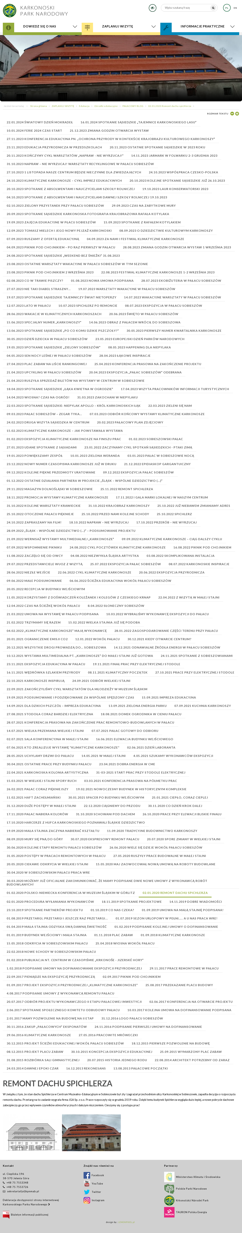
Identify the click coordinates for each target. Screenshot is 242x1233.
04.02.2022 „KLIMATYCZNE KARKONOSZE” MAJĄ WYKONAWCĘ (57, 630)
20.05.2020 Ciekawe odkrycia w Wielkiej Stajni (47, 864)
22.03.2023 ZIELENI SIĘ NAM (170, 405)
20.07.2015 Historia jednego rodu (117, 1060)
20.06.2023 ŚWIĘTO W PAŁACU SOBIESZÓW (143, 314)
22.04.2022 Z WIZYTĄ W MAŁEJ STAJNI (189, 597)
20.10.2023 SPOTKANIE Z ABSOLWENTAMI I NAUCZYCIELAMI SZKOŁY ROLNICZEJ (71, 189)
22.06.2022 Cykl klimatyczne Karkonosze (94, 572)
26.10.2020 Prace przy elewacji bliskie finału (182, 814)
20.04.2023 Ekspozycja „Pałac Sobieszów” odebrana (135, 372)
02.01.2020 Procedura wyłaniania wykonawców (50, 901)
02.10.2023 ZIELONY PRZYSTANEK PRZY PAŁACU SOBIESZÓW (55, 205)
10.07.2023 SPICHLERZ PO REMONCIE (87, 305)
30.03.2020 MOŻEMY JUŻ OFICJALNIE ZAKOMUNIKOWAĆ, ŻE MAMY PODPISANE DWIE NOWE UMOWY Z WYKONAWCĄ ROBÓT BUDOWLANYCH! (107, 882)
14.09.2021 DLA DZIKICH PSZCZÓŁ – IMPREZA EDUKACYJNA (54, 705)
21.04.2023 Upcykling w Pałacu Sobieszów (44, 372)
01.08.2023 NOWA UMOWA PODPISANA (102, 280)
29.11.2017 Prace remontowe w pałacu (184, 968)
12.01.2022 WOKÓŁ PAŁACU (97, 639)
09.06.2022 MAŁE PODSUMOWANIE (34, 580)
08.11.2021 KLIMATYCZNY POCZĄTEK (118, 672)
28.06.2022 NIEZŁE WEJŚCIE (28, 572)
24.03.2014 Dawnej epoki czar (33, 1068)
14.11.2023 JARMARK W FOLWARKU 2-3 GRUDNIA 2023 (174, 155)
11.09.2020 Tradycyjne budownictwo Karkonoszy (152, 830)
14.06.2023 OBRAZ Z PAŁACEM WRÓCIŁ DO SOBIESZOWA (135, 322)
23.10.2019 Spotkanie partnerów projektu (45, 910)
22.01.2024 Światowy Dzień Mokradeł (40, 122)
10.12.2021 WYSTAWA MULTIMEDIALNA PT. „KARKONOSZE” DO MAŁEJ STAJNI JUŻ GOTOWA (80, 655)
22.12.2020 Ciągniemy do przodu (112, 805)
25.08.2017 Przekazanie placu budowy (179, 985)
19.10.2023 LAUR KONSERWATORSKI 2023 (175, 189)
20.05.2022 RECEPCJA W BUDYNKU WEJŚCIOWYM (46, 589)
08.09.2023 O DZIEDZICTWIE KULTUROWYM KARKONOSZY (166, 230)
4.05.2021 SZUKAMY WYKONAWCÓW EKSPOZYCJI (173, 755)
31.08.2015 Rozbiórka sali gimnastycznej (43, 1060)
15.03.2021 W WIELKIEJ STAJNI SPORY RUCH (42, 780)
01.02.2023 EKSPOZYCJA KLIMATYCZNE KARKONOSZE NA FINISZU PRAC (64, 439)
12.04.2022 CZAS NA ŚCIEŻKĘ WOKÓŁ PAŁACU (43, 605)
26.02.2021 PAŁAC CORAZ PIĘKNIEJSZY (37, 789)
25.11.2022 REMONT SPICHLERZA (126, 489)
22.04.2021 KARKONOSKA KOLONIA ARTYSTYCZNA (47, 772)
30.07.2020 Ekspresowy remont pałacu (105, 839)
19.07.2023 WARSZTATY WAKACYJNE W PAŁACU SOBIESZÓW (126, 289)
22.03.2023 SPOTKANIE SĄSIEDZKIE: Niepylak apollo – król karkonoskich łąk (74, 405)
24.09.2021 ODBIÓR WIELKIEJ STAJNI (101, 680)
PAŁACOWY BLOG (133, 106)
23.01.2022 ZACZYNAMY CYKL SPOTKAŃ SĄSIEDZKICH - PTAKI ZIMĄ (138, 447)
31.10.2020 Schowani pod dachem (105, 814)
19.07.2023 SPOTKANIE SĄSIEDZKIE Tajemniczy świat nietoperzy (61, 297)
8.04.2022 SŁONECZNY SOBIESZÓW (116, 605)
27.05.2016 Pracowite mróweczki (108, 1035)
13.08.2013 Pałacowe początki (140, 1068)
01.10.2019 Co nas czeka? (112, 910)
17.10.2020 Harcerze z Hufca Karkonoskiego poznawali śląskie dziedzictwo (76, 822)
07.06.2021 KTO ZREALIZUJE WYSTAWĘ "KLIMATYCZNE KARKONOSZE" (63, 747)
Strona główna (38, 106)
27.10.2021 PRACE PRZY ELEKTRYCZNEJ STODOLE (194, 672)
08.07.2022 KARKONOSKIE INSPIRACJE (199, 564)
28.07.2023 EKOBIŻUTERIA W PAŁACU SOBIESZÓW (181, 280)
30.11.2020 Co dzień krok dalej (175, 805)
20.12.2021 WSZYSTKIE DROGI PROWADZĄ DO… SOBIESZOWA (56, 647)
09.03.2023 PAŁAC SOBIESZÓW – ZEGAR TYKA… (44, 414)
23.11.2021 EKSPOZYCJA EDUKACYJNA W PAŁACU (46, 664)
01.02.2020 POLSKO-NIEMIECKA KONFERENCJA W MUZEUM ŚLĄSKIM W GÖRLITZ (71, 892)
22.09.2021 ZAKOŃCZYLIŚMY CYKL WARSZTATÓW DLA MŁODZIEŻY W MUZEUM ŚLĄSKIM (77, 689)
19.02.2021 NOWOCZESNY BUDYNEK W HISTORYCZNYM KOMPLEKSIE (131, 789)
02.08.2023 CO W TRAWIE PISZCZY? (35, 280)
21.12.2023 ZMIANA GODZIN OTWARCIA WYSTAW (109, 130)
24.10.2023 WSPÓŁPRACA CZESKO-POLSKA (183, 172)
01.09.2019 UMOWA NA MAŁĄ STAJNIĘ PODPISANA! (183, 910)
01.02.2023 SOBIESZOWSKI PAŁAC (156, 439)
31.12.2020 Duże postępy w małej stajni (41, 805)
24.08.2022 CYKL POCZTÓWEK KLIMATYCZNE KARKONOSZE (118, 547)
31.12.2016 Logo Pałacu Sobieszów (132, 1018)
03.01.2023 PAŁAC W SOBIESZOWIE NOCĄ (160, 455)
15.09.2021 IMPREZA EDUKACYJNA (169, 697)
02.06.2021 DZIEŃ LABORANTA (151, 747)
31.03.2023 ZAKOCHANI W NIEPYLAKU (107, 397)
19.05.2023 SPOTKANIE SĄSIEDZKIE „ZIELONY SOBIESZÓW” (54, 347)
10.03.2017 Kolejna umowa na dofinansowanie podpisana (179, 1010)
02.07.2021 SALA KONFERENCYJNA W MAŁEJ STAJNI (47, 739)
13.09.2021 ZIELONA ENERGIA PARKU (138, 705)
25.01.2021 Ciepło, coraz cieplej (180, 797)
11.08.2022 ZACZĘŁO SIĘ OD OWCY (35, 555)
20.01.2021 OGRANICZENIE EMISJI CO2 (37, 639)
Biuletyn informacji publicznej (25, 1214)
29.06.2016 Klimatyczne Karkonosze (39, 1035)
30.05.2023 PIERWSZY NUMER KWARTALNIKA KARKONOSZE (174, 330)
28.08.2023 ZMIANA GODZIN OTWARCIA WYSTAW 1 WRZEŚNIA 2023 (177, 247)
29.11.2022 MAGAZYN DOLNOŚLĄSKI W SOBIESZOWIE (50, 489)
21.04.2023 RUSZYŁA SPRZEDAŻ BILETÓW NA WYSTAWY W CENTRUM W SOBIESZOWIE (76, 380)
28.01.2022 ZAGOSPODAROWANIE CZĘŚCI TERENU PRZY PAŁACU (166, 630)
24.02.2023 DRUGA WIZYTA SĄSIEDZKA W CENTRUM (48, 422)
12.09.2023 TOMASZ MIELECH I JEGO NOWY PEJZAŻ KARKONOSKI (59, 230)
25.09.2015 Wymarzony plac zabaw (191, 1051)
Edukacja (84, 106)
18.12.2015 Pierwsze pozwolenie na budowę (171, 1043)
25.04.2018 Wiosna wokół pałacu (125, 943)
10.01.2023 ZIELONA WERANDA (95, 455)
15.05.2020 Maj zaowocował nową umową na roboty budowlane (156, 864)
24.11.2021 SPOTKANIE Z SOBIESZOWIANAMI (197, 655)
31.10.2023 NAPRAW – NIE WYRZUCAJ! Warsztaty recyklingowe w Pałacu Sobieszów (80, 164)
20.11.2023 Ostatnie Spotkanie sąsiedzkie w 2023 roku (157, 147)
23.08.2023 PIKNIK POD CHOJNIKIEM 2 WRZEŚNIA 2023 (50, 272)
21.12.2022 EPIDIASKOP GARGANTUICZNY (157, 464)
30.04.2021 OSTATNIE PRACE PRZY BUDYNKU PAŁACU (49, 764)
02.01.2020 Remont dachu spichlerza (169, 106)
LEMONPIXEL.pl (126, 1222)
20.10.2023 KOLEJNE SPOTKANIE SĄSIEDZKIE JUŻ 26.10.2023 (177, 180)
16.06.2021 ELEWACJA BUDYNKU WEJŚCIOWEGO (134, 739)
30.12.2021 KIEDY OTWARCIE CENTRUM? (159, 639)
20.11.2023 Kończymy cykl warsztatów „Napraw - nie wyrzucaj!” (65, 155)
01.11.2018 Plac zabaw (113, 935)
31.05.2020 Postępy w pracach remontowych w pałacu (56, 855)
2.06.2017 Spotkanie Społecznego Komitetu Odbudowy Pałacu (63, 1010)
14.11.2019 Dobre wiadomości (195, 901)
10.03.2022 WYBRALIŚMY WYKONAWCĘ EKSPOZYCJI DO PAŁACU (157, 614)
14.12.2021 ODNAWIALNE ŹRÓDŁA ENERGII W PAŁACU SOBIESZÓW (167, 647)
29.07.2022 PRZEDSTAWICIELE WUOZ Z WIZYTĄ (45, 564)
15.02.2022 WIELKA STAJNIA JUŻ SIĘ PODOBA (104, 622)
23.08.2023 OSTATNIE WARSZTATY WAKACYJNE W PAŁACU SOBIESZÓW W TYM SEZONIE (77, 264)
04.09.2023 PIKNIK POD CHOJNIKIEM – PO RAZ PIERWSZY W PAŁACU (61, 247)
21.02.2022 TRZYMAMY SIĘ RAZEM (34, 622)
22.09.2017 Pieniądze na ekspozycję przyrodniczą (51, 976)
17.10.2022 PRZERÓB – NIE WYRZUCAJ (166, 522)
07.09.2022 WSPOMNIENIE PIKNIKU (34, 547)
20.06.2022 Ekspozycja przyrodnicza (172, 572)
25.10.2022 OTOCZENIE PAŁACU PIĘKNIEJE (40, 514)
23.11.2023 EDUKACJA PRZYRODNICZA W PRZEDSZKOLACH (54, 147)
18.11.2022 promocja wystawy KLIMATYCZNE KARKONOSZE (57, 497)
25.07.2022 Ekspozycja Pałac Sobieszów (125, 564)
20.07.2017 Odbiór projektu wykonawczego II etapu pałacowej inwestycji (74, 1001)
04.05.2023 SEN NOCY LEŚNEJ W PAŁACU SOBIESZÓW (49, 355)
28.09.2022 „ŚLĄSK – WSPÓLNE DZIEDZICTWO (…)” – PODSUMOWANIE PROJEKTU (71, 530)
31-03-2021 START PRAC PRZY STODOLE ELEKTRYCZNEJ (140, 772)
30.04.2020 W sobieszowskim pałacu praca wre (48, 872)
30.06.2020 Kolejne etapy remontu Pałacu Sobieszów (54, 847)
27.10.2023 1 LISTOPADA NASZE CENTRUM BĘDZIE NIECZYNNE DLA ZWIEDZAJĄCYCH (74, 172)
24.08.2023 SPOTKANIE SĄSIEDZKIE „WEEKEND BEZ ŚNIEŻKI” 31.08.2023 (63, 255)
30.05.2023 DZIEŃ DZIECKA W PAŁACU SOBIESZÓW (47, 339)
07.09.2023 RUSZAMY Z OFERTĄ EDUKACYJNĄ (43, 239)
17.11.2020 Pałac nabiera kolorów (37, 814)
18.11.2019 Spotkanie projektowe (132, 901)
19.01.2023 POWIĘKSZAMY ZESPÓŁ (35, 455)
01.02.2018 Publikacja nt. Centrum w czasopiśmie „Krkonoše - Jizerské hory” (75, 960)
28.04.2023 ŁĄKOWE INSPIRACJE (125, 355)
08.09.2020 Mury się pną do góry (35, 839)
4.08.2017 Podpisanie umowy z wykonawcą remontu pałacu (60, 993)
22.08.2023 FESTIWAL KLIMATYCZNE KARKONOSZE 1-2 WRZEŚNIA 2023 (158, 272)
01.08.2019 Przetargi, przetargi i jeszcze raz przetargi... (57, 918)
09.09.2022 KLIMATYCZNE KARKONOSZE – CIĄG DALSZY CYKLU (172, 539)
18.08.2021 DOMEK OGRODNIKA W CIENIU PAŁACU (141, 714)
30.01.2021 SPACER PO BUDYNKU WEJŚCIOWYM (106, 797)
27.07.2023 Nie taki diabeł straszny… (39, 289)
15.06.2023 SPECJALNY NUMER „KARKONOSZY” (44, 322)
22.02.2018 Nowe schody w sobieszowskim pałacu (51, 951)
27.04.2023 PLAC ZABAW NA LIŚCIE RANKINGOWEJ (47, 364)
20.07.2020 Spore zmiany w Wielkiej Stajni (183, 839)
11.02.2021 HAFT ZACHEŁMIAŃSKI (34, 797)
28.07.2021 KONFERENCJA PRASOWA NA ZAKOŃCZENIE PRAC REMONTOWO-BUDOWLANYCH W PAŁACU (90, 722)
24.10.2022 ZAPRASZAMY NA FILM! (34, 522)
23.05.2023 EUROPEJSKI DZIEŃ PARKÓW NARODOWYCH (140, 339)
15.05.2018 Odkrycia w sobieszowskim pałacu (47, 943)
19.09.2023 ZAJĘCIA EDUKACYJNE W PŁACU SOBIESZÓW (51, 222)
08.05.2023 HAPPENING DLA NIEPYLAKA (139, 347)
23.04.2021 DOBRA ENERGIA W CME (127, 764)
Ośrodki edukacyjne (106, 106)
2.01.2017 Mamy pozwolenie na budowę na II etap (50, 1018)
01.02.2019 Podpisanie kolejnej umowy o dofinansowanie (166, 926)
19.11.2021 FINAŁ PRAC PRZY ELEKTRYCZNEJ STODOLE (136, 664)
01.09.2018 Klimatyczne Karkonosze (173, 935)
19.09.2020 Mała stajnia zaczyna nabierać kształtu (53, 830)
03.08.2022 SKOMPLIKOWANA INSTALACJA (181, 555)
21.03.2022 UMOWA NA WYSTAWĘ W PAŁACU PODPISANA (53, 614)
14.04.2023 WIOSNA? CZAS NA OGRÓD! (38, 397)
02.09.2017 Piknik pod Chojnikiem (132, 976)
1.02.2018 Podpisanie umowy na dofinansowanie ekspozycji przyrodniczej (74, 968)
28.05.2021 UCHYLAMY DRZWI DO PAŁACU (40, 755)
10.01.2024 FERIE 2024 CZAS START (34, 130)
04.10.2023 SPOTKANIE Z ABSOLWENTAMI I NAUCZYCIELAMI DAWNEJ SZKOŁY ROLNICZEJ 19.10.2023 (87, 197)
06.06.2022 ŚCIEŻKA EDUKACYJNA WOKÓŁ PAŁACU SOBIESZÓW (120, 580)
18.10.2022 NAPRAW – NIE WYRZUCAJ (99, 522)
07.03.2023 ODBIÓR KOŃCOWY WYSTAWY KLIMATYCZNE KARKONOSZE (147, 414)
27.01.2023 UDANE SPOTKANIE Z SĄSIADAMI (42, 447)
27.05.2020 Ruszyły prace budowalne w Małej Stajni (159, 855)
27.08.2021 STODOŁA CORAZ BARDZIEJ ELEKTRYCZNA (50, 714)
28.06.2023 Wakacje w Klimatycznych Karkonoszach (54, 314)
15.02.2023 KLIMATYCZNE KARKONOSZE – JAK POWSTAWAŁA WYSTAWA (65, 430)
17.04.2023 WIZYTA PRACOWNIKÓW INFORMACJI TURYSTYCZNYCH (175, 389)
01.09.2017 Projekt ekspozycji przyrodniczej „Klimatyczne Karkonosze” (72, 985)
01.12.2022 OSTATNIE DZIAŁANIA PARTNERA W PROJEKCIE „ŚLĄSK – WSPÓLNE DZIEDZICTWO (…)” (85, 480)
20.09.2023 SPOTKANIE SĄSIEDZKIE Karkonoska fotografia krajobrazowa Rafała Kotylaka (88, 214)
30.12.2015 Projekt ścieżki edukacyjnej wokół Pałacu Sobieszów (65, 1043)
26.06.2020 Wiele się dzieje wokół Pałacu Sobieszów (155, 847)
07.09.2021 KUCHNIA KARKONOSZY (202, 705)
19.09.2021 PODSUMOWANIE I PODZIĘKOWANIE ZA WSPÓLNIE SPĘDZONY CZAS (70, 697)
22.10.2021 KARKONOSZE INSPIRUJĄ (36, 680)
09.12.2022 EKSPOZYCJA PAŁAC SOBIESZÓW (138, 472)
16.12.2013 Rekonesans (86, 1068)
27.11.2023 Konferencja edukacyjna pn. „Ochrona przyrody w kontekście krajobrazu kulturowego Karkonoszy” (111, 139)
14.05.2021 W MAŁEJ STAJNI (103, 755)
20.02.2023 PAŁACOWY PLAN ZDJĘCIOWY (130, 422)
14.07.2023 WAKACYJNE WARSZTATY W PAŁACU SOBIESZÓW (172, 297)
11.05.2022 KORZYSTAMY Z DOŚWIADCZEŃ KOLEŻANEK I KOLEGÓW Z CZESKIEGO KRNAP (79, 597)
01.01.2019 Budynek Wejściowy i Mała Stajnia (47, 935)
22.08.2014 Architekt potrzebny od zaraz (192, 1060)
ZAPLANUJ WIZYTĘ (63, 106)
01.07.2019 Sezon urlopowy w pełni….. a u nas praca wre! (167, 918)
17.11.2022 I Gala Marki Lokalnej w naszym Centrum (162, 497)
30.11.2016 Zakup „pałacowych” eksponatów (47, 1026)
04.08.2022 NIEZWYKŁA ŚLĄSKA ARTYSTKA (105, 555)
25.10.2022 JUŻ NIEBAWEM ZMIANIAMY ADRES (193, 505)
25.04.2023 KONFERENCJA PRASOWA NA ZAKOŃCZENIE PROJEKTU (147, 364)
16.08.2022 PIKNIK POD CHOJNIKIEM (202, 547)
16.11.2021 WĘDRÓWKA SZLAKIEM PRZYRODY (43, 672)
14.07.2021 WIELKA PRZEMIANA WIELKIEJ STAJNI (45, 730)
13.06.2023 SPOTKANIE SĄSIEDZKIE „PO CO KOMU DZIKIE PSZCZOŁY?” (63, 330)
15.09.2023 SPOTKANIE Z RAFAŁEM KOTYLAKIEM (142, 222)
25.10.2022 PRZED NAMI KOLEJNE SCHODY (115, 514)
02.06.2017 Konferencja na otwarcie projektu (191, 1001)
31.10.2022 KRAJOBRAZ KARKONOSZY (119, 505)
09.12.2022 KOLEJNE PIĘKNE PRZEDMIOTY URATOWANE (51, 472)
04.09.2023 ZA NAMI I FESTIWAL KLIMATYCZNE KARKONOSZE (135, 239)
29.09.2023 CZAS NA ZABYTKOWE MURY (144, 205)
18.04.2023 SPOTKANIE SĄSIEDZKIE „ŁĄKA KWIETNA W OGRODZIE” (60, 389)
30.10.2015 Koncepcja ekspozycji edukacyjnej (111, 1051)
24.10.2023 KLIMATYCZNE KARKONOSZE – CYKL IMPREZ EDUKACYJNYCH (64, 180)
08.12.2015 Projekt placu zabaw (35, 1051)
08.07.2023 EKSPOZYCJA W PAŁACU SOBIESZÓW (163, 305)
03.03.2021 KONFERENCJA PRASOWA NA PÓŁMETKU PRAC (130, 780)
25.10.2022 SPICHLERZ (174, 514)
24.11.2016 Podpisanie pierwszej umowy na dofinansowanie (148, 1026)
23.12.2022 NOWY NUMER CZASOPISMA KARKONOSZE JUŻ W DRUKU (61, 464)
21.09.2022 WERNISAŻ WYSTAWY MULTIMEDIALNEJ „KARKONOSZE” (60, 539)
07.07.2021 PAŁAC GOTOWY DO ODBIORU (125, 730)
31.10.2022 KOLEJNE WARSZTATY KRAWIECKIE (44, 505)
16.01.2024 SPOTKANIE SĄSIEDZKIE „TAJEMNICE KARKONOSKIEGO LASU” (139, 122)
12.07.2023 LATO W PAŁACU (29, 305)
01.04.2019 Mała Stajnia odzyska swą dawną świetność (57, 926)
